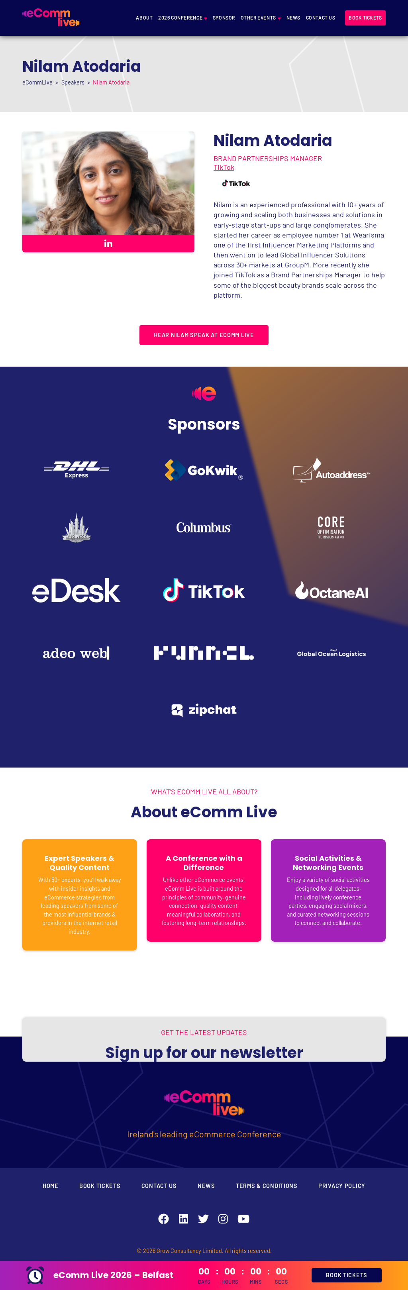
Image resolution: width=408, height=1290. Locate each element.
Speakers (72, 82)
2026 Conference (180, 17)
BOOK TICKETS (346, 1275)
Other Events (258, 17)
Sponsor (224, 17)
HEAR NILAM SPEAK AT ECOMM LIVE (204, 335)
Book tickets (365, 17)
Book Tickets (100, 1185)
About (144, 17)
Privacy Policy (341, 1185)
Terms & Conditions (267, 1185)
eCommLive (37, 82)
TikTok (224, 167)
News (293, 17)
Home (51, 1185)
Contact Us (320, 17)
